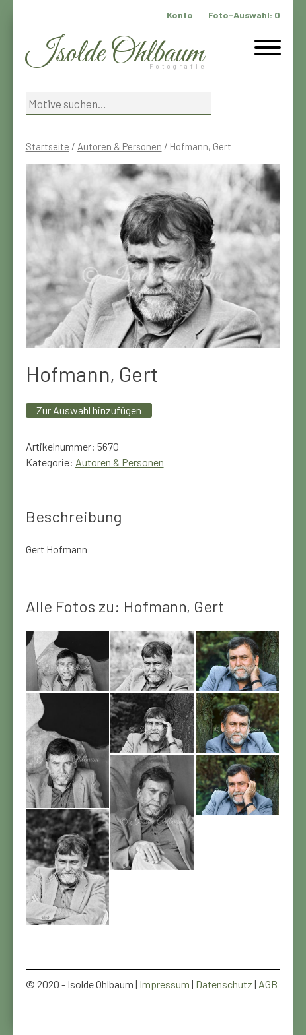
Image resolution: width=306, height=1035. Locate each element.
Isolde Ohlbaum (115, 54)
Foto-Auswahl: (244, 14)
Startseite (47, 146)
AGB (268, 984)
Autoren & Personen (119, 146)
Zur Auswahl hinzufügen (88, 410)
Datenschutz (224, 984)
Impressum (164, 984)
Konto (180, 14)
